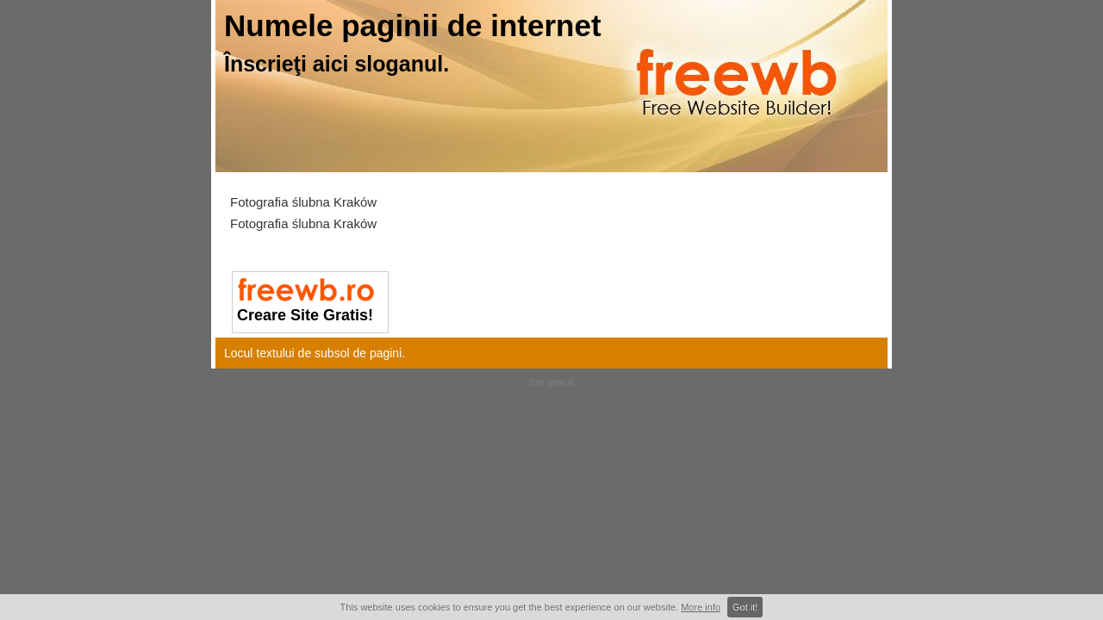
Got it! (744, 607)
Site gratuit (552, 382)
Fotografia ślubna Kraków (303, 202)
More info (700, 607)
